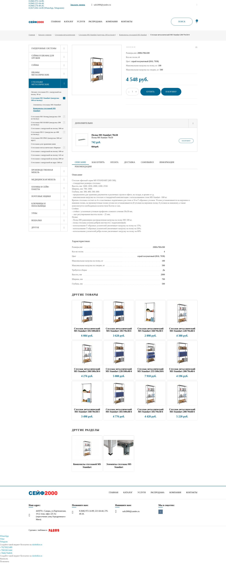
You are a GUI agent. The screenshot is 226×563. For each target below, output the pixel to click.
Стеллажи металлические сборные (46, 147)
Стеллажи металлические (65, 35)
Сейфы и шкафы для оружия (42, 57)
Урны (34, 213)
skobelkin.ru (37, 545)
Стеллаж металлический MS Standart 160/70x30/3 (150, 329)
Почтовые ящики (41, 196)
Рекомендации (83, 167)
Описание (80, 162)
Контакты (126, 22)
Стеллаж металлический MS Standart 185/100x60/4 (87, 329)
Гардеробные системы (43, 48)
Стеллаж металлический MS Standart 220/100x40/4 (119, 370)
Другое (35, 227)
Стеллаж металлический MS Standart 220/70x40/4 (182, 329)
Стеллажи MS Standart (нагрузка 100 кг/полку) (97, 35)
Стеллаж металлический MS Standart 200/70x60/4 (182, 410)
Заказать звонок (77, 5)
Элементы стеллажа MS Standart (47, 105)
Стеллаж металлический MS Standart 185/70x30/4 (119, 329)
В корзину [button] (171, 92)
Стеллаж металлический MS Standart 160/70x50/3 (87, 410)
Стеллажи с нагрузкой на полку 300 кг (47, 128)
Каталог (68, 22)
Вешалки (36, 220)
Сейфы (35, 65)
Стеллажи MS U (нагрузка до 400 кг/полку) (45, 133)
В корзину (186, 141)
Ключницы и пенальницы (38, 204)
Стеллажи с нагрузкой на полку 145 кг (47, 155)
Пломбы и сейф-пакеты (40, 188)
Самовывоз (147, 162)
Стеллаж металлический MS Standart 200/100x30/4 (87, 370)
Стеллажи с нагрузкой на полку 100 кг (47, 151)
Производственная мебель (42, 171)
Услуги (81, 22)
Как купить (98, 162)
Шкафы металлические (40, 73)
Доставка (129, 162)
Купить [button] (150, 92)
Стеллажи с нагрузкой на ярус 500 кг (46, 162)
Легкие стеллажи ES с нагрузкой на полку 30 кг (46, 93)
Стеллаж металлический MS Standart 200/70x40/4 (182, 370)
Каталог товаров (44, 35)
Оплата (114, 162)
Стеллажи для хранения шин (43, 144)
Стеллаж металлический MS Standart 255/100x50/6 (150, 370)
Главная (56, 22)
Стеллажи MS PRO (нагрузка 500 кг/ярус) (46, 139)
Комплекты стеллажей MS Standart (133, 35)
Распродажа (95, 22)
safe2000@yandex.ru (131, 511)
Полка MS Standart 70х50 (105, 135)
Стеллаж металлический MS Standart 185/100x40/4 (119, 410)
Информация (167, 162)
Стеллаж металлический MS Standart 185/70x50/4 (150, 410)
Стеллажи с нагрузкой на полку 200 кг (47, 159)
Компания (112, 22)
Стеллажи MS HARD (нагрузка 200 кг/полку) (46, 123)
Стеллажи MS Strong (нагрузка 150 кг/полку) (46, 117)
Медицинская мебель (43, 180)
